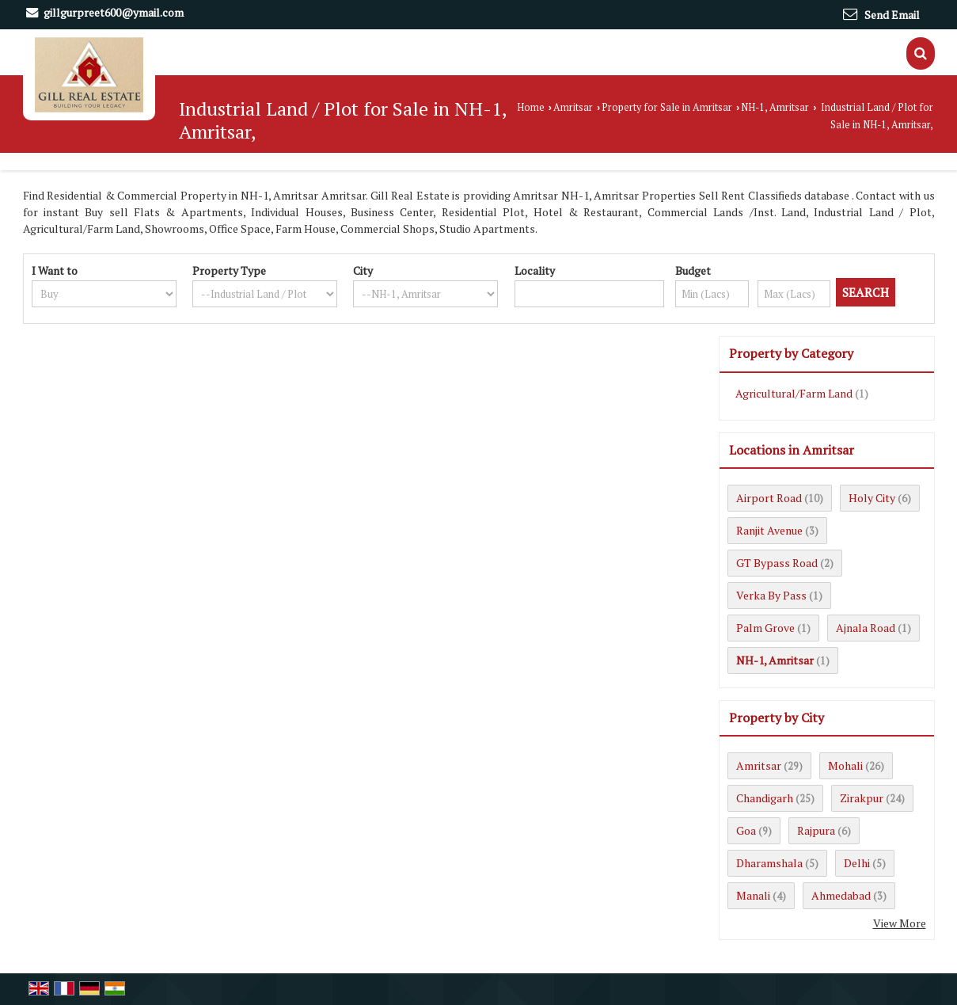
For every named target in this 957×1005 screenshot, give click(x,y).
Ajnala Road (865, 627)
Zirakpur (861, 797)
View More (899, 923)
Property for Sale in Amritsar (667, 107)
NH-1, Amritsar (775, 107)
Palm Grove (765, 627)
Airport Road (769, 497)
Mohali (845, 765)
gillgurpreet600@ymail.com (114, 12)
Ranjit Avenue (769, 530)
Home (531, 107)
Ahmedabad (841, 895)
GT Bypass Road (777, 562)
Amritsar (573, 107)
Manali (753, 895)
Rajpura (816, 830)
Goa (746, 830)
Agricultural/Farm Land (794, 393)
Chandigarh (764, 797)
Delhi (857, 862)
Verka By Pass (771, 595)
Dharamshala (769, 862)
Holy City (872, 497)
